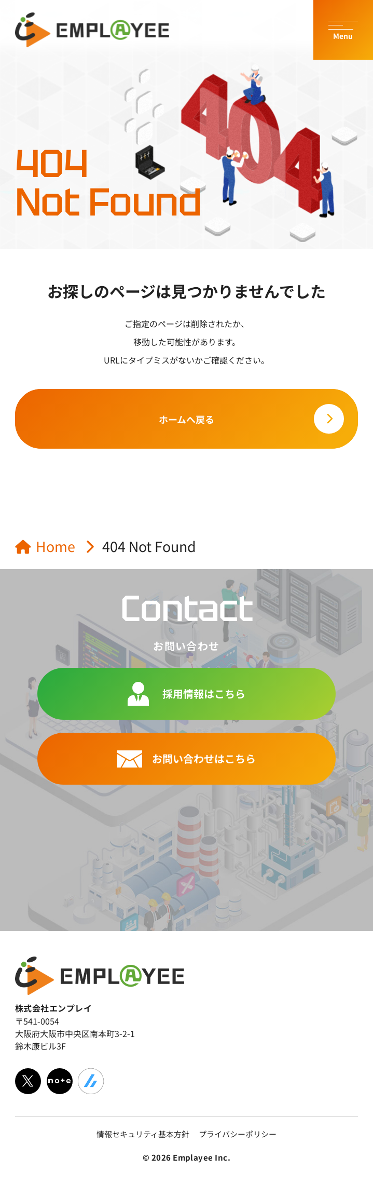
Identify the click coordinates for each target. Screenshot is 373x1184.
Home (55, 546)
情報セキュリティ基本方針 (142, 1133)
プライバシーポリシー (238, 1133)
